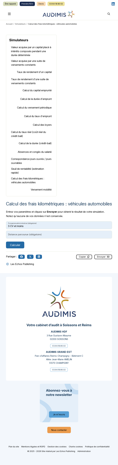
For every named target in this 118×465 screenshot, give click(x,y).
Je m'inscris (59, 414)
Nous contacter (59, 430)
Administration (84, 451)
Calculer (15, 245)
